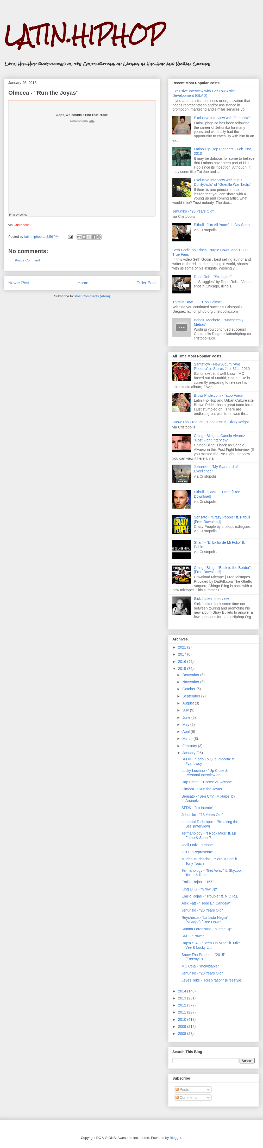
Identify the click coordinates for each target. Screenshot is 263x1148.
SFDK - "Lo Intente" (197, 808)
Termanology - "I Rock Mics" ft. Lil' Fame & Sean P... (208, 835)
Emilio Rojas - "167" (197, 882)
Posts (182, 1089)
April (186, 731)
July (186, 710)
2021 (182, 647)
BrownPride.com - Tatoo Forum (219, 395)
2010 (182, 1019)
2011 (182, 1012)
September (191, 696)
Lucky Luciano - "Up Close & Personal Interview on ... (204, 772)
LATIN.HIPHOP (84, 35)
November (191, 682)
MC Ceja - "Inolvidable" (200, 966)
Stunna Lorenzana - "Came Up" (207, 929)
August (188, 703)
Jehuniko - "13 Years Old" (202, 815)
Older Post (146, 283)
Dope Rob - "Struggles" (213, 277)
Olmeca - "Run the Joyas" (202, 789)
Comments (186, 1097)
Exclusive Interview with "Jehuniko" (222, 118)
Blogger (175, 1138)
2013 (182, 998)
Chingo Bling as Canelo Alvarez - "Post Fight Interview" (220, 438)
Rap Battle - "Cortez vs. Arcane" (207, 782)
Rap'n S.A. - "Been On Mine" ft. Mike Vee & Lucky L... (211, 945)
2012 (182, 1005)
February (190, 746)
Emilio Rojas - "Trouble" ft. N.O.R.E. (210, 896)
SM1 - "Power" (193, 936)
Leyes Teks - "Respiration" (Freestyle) (211, 980)
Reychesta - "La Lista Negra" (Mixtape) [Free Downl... (204, 919)
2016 (182, 661)
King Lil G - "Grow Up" (199, 889)
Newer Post (18, 283)
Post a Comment (27, 260)
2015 (182, 668)
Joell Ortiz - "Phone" (197, 845)
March (187, 738)
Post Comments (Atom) (92, 296)
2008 (182, 1033)
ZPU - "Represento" (197, 852)
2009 (182, 1026)
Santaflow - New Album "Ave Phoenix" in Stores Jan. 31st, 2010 (222, 366)
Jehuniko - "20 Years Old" (193, 211)
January (189, 753)
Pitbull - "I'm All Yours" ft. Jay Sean (222, 225)
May (186, 724)
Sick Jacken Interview (211, 599)
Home (83, 283)
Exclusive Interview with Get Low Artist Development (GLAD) (203, 93)
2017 (182, 654)
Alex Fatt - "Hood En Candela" (205, 903)
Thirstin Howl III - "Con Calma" (197, 302)
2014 (182, 991)
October (189, 689)
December (191, 675)
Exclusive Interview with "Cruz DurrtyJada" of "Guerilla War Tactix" (222, 182)
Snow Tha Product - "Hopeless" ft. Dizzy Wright (210, 422)
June (186, 717)
